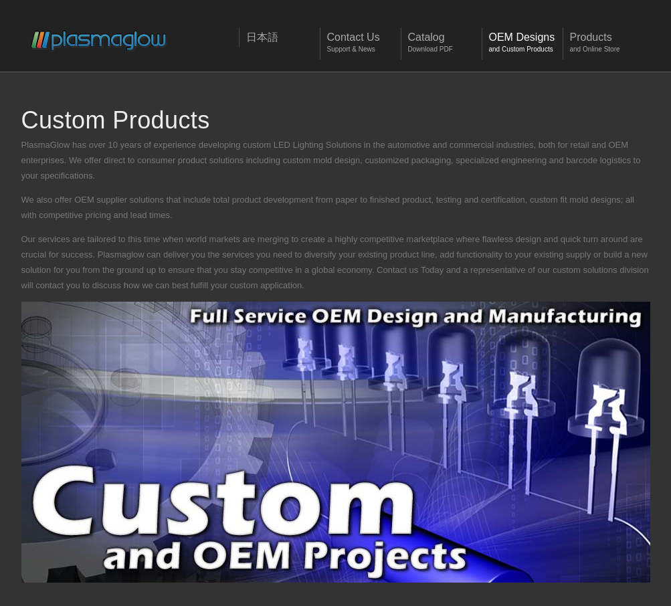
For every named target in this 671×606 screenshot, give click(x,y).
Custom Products (115, 120)
